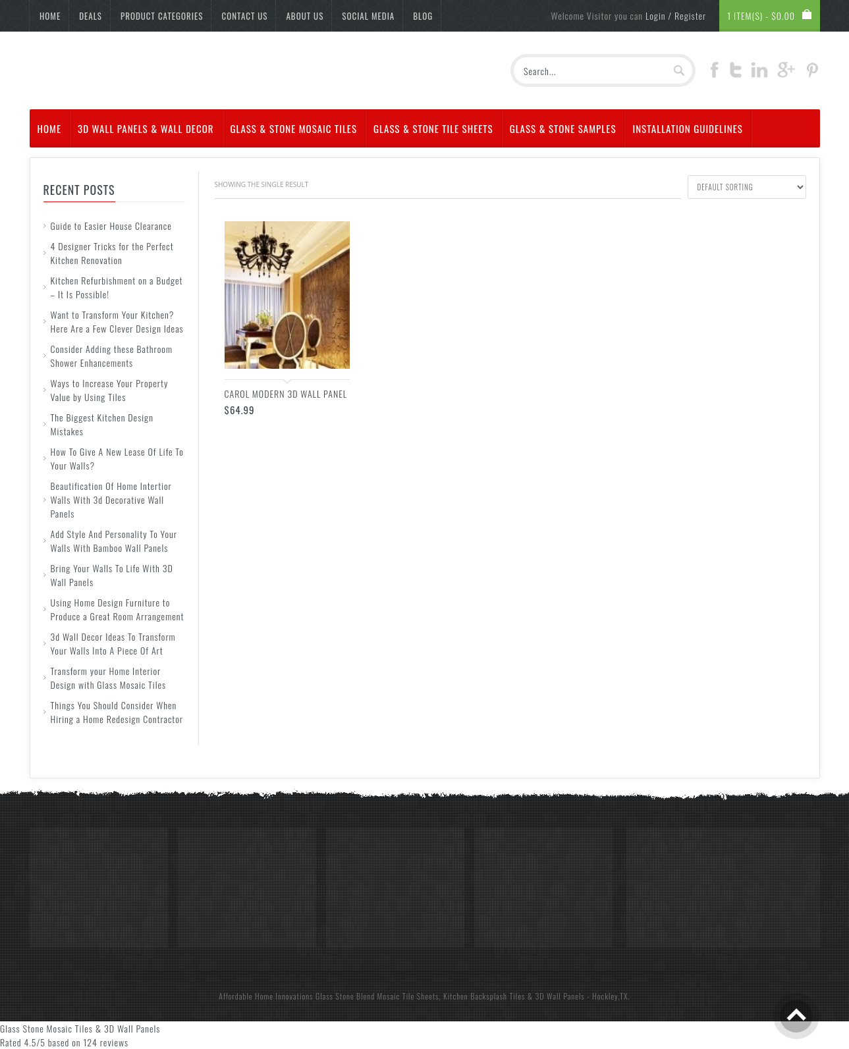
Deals (90, 15)
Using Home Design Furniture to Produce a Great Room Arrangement (117, 609)
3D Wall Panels (560, 996)
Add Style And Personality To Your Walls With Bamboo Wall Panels (114, 540)
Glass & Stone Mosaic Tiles (294, 128)
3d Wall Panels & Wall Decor (146, 128)
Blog (423, 15)
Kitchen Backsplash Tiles (484, 996)
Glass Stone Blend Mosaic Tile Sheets (377, 996)
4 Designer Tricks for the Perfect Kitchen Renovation (112, 253)
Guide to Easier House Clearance (111, 225)
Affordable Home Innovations (266, 996)
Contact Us (244, 15)
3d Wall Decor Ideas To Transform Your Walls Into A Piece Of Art (113, 643)
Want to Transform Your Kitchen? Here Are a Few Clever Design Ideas (117, 321)
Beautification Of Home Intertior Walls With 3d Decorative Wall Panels (111, 499)
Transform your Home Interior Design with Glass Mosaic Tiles (109, 677)
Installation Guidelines (687, 128)
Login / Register (675, 15)
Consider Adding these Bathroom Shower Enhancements (112, 355)
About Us (304, 15)
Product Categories (162, 15)
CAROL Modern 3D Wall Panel (286, 393)
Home (50, 15)
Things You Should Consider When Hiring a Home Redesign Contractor (117, 712)
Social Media (368, 15)
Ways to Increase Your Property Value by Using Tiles (110, 390)
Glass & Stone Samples (563, 128)
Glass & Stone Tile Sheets (433, 128)
